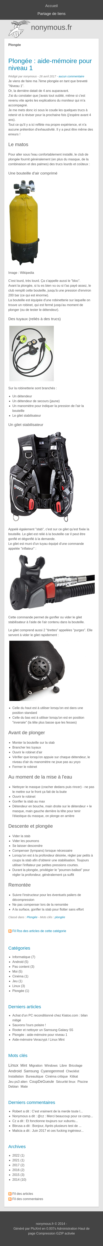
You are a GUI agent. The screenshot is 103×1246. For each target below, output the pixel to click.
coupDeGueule (41, 1082)
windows (51, 1065)
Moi (15, 971)
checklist (72, 1071)
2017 (16, 1165)
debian (13, 1086)
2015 (16, 1174)
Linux (16, 986)
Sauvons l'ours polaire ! (29, 1025)
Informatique (21, 957)
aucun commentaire (71, 76)
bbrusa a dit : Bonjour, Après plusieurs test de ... (47, 1126)
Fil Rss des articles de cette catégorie (39, 931)
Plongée (32, 917)
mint (23, 1065)
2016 (16, 1170)
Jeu (15, 981)
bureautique (34, 1076)
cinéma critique (56, 1076)
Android (17, 962)
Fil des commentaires (27, 1199)
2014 (16, 1179)
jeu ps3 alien (17, 1081)
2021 (16, 1160)
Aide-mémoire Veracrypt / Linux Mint (38, 1039)
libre (63, 1065)
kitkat (74, 1076)
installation (16, 1076)
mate (24, 1086)
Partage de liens (51, 13)
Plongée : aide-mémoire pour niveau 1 (50, 64)
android (15, 1071)
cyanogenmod (52, 1071)
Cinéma (17, 976)
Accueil (51, 6)
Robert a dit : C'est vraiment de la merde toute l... (47, 1111)
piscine (83, 1081)
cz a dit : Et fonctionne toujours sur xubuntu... (45, 1121)
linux (13, 1065)
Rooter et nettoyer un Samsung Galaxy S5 (42, 1030)
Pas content (21, 966)
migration (35, 1065)
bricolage (75, 1065)
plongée (60, 917)
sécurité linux (65, 1081)
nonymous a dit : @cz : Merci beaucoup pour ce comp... (52, 1116)
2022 (16, 1155)
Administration (67, 1228)
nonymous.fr (51, 27)
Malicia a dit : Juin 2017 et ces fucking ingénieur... (48, 1130)
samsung (31, 1071)
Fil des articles (22, 1193)
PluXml (36, 1228)
